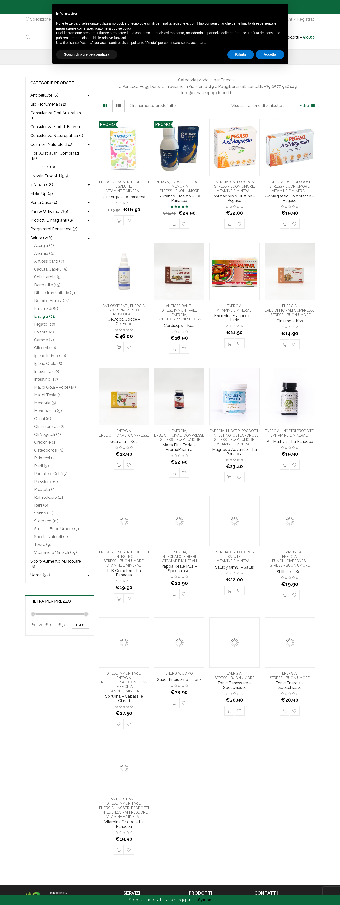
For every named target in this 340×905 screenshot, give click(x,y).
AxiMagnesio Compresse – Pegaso (289, 198)
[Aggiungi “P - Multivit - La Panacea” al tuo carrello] (284, 465)
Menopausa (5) (48, 410)
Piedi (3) (41, 466)
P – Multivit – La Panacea (289, 441)
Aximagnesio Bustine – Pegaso (234, 198)
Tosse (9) (42, 544)
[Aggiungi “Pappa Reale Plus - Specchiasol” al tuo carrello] (174, 594)
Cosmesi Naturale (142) (52, 144)
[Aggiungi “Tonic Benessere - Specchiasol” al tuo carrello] (229, 711)
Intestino (222, 435)
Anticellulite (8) (44, 95)
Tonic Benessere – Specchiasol (234, 685)
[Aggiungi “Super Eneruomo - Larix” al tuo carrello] (174, 703)
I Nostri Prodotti (132, 182)
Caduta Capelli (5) (51, 269)
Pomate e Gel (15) (50, 473)
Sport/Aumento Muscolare (124, 312)
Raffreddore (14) (49, 497)
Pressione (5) (46, 481)
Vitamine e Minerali (124, 191)
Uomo (187, 673)
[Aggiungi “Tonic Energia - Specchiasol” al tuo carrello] (284, 711)
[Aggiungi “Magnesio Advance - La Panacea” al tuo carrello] (229, 477)
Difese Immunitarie (179, 310)
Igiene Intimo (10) (50, 355)
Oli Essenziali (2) (49, 426)
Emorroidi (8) (46, 308)
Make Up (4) (41, 193)
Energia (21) (45, 316)
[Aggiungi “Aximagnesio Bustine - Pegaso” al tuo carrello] (229, 224)
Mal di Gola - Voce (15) (55, 387)
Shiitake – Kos (290, 571)
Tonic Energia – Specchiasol (290, 685)
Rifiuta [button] (240, 54)
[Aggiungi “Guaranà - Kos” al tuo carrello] (119, 465)
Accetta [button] (270, 54)
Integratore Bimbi (179, 556)
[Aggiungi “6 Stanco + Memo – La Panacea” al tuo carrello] (174, 224)
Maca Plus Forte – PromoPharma (179, 447)
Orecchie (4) (45, 442)
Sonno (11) (44, 513)
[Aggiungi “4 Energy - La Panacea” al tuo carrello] (119, 220)
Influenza (111, 812)
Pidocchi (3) (45, 458)
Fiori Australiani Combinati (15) (54, 156)
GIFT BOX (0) (42, 167)
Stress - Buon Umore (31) (57, 529)
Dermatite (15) (47, 285)
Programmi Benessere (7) (54, 229)
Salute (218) (41, 238)
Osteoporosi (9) (49, 450)
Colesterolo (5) (48, 277)
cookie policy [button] (121, 28)
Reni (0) (41, 505)
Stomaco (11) (46, 521)
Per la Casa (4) (43, 202)
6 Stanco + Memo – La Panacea (179, 198)
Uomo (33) (40, 575)
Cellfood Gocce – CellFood (124, 321)
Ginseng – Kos (289, 321)
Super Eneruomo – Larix (179, 679)
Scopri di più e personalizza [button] (86, 54)
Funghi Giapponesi (173, 319)
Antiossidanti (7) (49, 261)
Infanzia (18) (41, 184)
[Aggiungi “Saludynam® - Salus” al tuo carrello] (229, 590)
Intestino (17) (46, 379)
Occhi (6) (42, 418)
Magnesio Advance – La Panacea (234, 451)
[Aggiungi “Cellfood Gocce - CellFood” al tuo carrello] (119, 347)
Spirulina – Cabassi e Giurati (124, 698)
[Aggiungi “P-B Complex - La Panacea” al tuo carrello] (119, 598)
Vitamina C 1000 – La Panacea (124, 824)
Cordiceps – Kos (179, 325)
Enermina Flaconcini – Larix (234, 317)
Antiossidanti (115, 306)
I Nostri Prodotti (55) (49, 176)
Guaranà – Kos (124, 441)
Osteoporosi (242, 182)
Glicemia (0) (45, 348)
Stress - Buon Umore (179, 191)
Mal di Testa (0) (48, 395)
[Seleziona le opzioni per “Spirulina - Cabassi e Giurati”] (119, 724)
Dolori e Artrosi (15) (51, 300)
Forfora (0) (44, 332)
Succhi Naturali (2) (51, 536)
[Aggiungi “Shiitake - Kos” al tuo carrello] (284, 595)
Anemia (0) (44, 253)
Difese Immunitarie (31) (55, 292)
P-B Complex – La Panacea (124, 572)
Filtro (304, 105)
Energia (106, 182)
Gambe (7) (44, 340)
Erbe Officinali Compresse (289, 310)
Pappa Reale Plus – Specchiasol (179, 568)
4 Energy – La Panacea (124, 197)
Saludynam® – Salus (234, 567)
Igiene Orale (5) (48, 363)
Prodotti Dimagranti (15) (52, 220)
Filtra (80, 624)
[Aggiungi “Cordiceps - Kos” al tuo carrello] (174, 349)
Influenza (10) (46, 371)
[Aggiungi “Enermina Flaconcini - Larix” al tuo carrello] (229, 343)
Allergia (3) (44, 245)
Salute (124, 186)
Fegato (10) (44, 324)
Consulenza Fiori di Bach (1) (56, 126)
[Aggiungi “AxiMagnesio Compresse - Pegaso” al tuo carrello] (284, 224)
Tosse (197, 319)
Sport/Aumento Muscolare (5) (55, 564)
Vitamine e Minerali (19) (55, 552)
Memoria (180, 186)
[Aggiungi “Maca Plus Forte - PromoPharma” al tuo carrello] (174, 473)
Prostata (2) (45, 489)
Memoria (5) (45, 403)
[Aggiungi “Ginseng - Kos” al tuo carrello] (284, 344)
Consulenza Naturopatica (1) (56, 135)
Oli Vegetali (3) (47, 434)
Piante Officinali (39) (49, 211)
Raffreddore (135, 812)
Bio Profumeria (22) (48, 104)
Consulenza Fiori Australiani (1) (56, 115)
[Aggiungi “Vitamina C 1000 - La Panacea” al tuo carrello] (119, 850)
